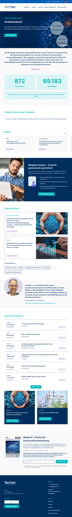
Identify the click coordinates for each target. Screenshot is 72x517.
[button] (62, 1)
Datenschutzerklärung (35, 459)
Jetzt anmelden (62, 455)
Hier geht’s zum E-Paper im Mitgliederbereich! (35, 444)
